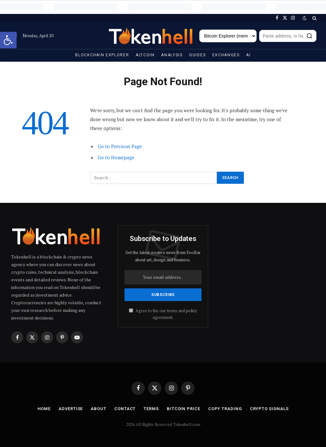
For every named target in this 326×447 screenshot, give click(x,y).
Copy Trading (225, 408)
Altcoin (145, 55)
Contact (125, 408)
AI (248, 55)
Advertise (71, 408)
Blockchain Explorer (102, 55)
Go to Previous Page (120, 146)
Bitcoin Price (183, 408)
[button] (8, 40)
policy (191, 310)
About (98, 408)
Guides (197, 55)
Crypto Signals (269, 408)
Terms (151, 408)
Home (44, 408)
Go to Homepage (116, 157)
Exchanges (226, 55)
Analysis (172, 55)
